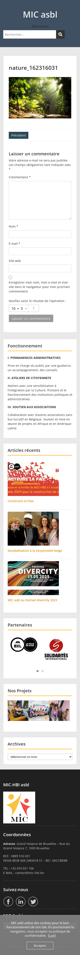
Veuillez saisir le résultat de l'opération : (37, 301)
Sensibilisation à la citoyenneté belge (35, 551)
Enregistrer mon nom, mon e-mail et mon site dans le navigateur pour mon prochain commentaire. (39, 286)
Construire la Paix (21, 501)
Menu (7, 7)
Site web (15, 261)
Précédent (18, 135)
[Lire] (52, 935)
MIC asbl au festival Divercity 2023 (32, 600)
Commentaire (20, 177)
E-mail (14, 244)
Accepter (40, 945)
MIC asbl (40, 14)
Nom (13, 226)
